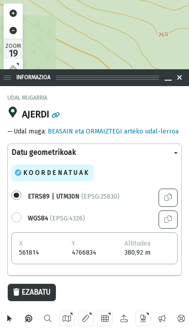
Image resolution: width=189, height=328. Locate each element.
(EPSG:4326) (56, 218)
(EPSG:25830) (73, 196)
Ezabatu (31, 292)
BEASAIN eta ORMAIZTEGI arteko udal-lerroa (113, 131)
